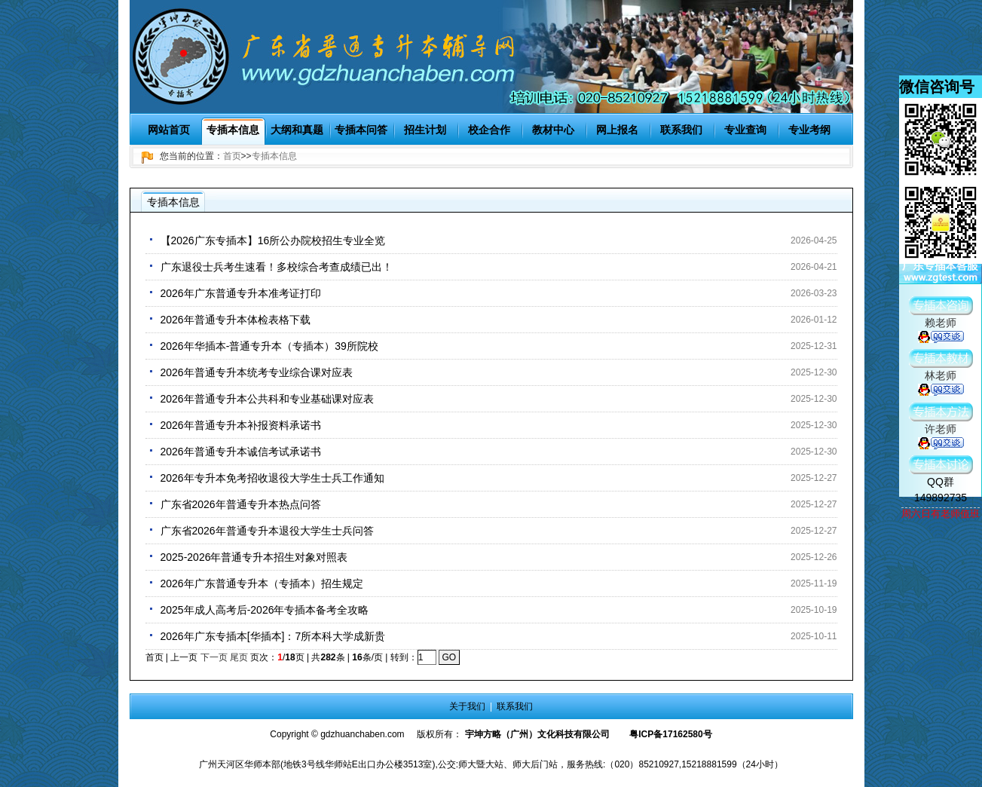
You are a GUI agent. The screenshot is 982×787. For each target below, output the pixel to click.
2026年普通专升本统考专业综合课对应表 (257, 372)
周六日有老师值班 (940, 513)
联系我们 (681, 130)
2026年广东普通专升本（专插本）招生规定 (262, 583)
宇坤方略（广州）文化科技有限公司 (537, 734)
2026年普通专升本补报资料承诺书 (241, 425)
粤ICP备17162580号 (670, 734)
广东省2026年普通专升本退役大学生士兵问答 (267, 531)
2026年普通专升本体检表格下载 (236, 320)
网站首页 (169, 130)
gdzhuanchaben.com (362, 734)
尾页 (239, 657)
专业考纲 (809, 130)
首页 (232, 156)
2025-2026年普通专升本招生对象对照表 (254, 557)
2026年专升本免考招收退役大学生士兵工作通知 (272, 478)
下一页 (214, 657)
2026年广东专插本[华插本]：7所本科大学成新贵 (273, 636)
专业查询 (745, 130)
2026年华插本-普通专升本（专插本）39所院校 (269, 346)
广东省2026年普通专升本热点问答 (241, 504)
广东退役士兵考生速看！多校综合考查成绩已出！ (277, 267)
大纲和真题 (297, 130)
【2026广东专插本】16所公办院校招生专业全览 (273, 240)
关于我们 (467, 706)
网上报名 (617, 130)
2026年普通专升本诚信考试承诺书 (241, 452)
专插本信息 (232, 130)
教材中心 (553, 130)
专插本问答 (361, 130)
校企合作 (489, 130)
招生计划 (425, 130)
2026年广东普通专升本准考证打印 (241, 293)
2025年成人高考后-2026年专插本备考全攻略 (265, 610)
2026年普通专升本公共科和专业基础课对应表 (267, 399)
